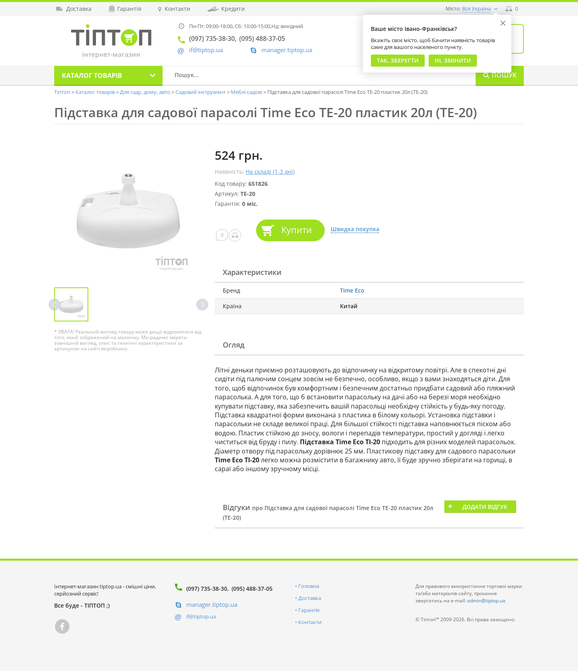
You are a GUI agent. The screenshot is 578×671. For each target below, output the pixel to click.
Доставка (309, 598)
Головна (308, 586)
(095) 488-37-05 (252, 588)
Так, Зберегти (398, 60)
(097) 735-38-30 (206, 588)
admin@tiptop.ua (486, 600)
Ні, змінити (453, 60)
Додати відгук (484, 506)
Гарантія (309, 610)
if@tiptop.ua (201, 616)
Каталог (92, 75)
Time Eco (352, 290)
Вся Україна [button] (476, 8)
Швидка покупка (355, 229)
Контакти (310, 622)
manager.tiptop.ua (286, 50)
